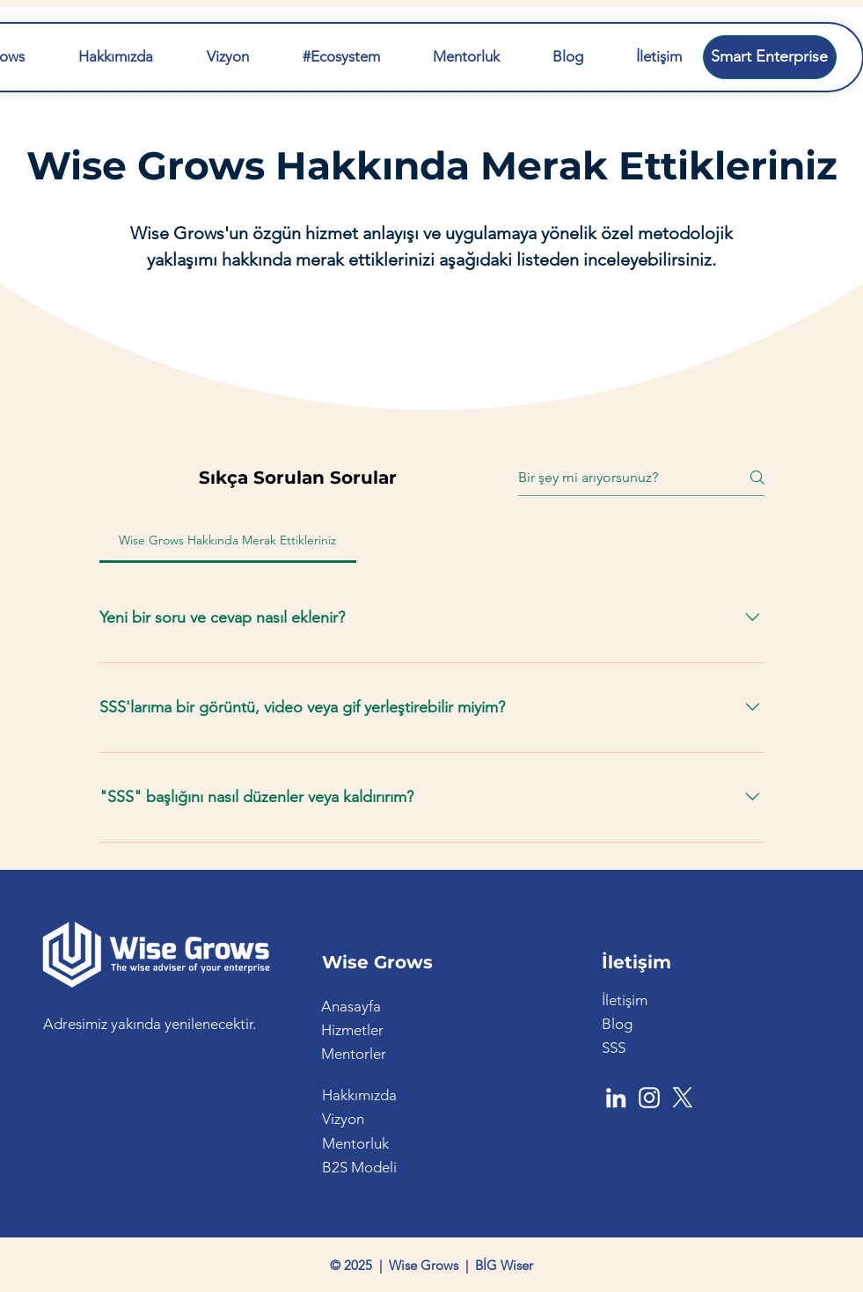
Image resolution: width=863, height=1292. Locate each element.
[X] (683, 1098)
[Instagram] (649, 1098)
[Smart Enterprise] (770, 57)
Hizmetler (352, 1030)
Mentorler (353, 1053)
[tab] (227, 540)
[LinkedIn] (616, 1098)
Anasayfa (351, 1006)
